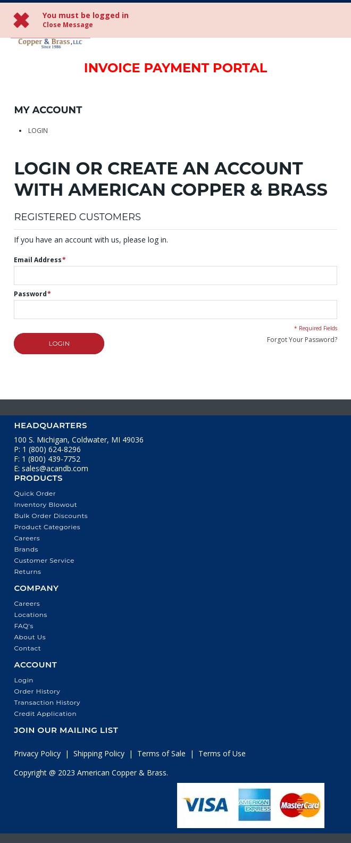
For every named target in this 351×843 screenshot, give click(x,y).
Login (38, 130)
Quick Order (35, 493)
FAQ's (23, 626)
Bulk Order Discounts (51, 516)
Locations (30, 615)
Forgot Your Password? (302, 339)
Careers (27, 538)
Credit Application (45, 713)
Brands (26, 549)
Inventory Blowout (45, 504)
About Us (30, 637)
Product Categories (47, 527)
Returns (27, 571)
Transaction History (47, 702)
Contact (27, 648)
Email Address (38, 260)
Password (30, 294)
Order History (37, 691)
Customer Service (44, 560)
